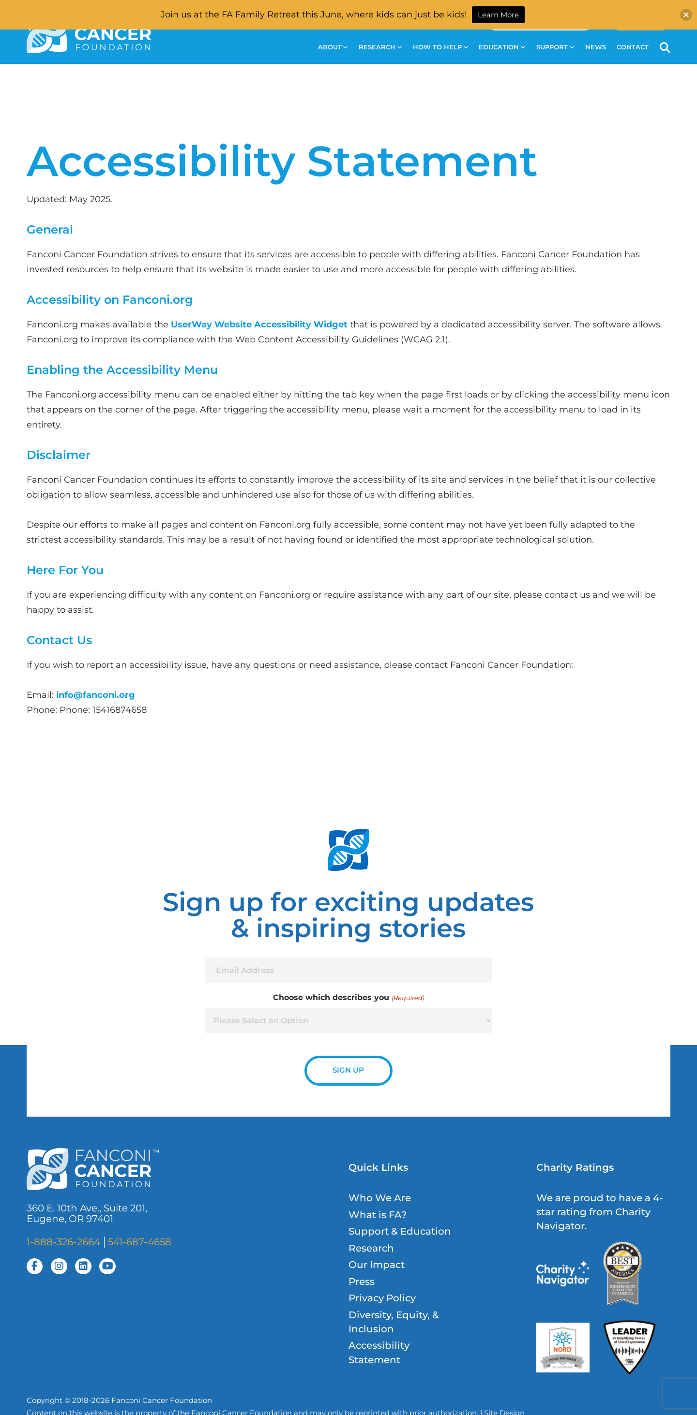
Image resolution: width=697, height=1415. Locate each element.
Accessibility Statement (378, 1352)
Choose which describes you (348, 997)
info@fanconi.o (90, 694)
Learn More (498, 14)
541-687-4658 (139, 1242)
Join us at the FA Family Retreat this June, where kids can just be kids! (314, 14)
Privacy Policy (382, 1298)
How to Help (440, 47)
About (333, 47)
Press (361, 1281)
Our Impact (376, 1264)
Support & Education (399, 1231)
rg (130, 694)
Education (502, 47)
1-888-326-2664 (63, 1242)
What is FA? (377, 1215)
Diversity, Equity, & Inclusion (393, 1322)
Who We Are (379, 1198)
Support (555, 47)
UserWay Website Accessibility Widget (259, 324)
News (595, 47)
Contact (633, 47)
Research (380, 47)
